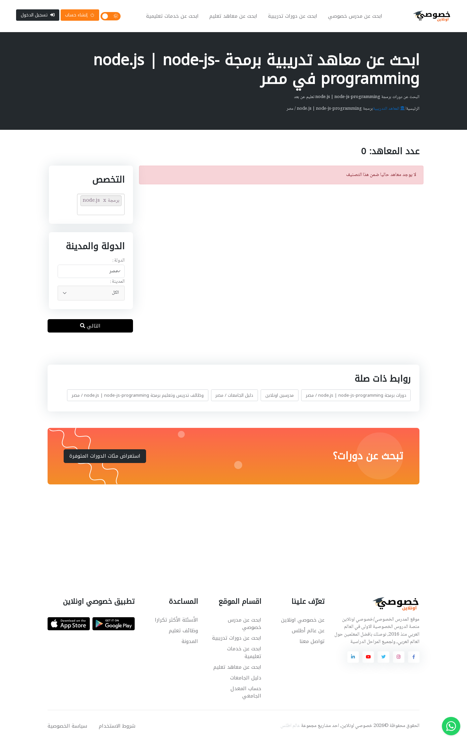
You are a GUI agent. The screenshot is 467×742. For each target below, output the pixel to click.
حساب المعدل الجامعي (245, 692)
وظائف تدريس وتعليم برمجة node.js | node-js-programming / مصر (138, 395)
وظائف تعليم (183, 630)
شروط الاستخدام (117, 726)
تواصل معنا (312, 641)
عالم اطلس (290, 726)
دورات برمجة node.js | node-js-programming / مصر (356, 395)
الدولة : (118, 261)
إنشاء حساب (79, 15)
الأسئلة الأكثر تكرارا (176, 620)
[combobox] (90, 271)
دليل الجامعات (245, 677)
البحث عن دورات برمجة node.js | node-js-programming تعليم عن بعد (356, 97)
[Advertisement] (228, 532)
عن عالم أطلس (308, 630)
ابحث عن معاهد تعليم (233, 16)
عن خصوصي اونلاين (303, 620)
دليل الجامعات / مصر (234, 395)
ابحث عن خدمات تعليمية (172, 16)
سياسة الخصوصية (67, 726)
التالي (90, 326)
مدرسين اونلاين (279, 395)
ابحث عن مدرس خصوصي (355, 16)
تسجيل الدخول (38, 15)
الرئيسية (412, 108)
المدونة (190, 641)
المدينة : (117, 282)
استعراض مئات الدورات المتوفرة (104, 456)
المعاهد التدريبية (389, 108)
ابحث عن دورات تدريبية (292, 16)
